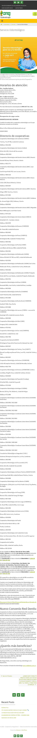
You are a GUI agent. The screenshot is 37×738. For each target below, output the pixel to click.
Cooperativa (6, 24)
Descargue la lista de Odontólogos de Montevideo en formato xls (18, 602)
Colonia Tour (4, 707)
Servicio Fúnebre (6, 676)
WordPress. (24, 730)
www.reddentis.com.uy (29, 665)
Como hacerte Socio (7, 8)
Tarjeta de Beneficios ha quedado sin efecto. (14, 5)
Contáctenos (19, 8)
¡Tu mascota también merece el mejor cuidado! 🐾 (15, 710)
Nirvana (18, 730)
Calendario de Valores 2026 (8, 717)
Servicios (13, 24)
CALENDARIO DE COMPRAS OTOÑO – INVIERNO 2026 (15, 715)
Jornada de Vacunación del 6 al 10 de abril (12, 712)
